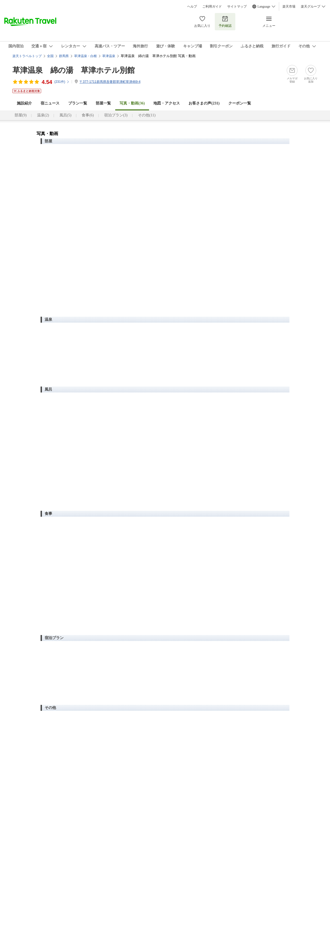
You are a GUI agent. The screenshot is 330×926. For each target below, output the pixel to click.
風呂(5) (65, 115)
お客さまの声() (204, 103)
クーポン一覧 (239, 103)
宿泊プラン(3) (115, 115)
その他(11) (147, 115)
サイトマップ (237, 6)
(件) (62, 81)
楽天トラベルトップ (27, 56)
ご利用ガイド (212, 6)
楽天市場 (288, 6)
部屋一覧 (103, 103)
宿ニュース (50, 103)
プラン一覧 (77, 103)
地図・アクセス (166, 103)
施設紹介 (24, 103)
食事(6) (88, 115)
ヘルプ (192, 6)
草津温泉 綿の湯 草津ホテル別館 (73, 70)
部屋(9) (21, 115)
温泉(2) (43, 115)
